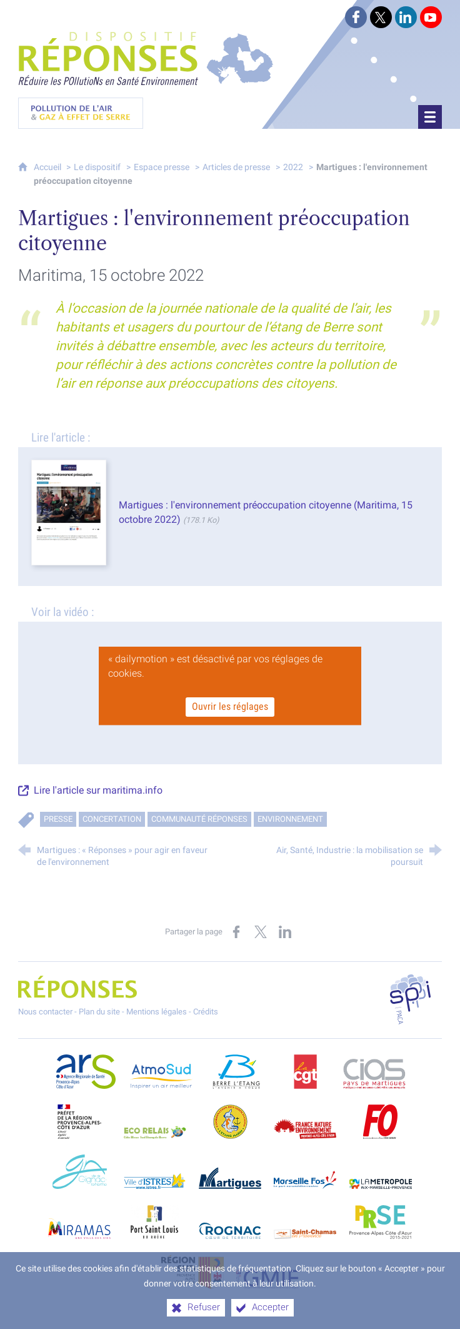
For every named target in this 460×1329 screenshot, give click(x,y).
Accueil (48, 166)
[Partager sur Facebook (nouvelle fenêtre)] (236, 931)
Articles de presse (236, 166)
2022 (293, 166)
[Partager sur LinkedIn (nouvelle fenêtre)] (285, 931)
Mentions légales (156, 1011)
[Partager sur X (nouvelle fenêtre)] (260, 931)
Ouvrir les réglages (230, 707)
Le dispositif (97, 166)
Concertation (111, 818)
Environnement (290, 818)
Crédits (205, 1011)
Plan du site (99, 1011)
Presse (58, 818)
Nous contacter (45, 1011)
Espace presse (161, 166)
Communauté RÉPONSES (199, 818)
